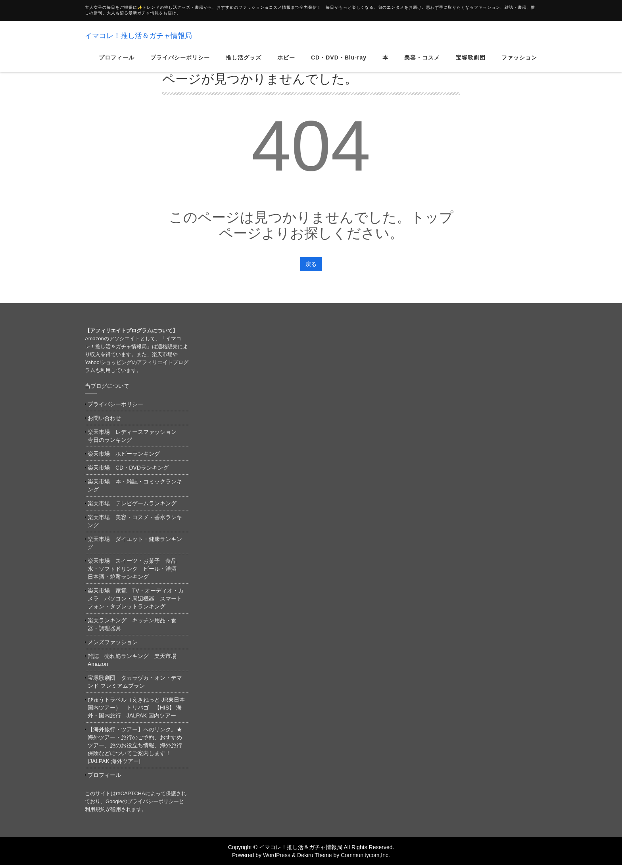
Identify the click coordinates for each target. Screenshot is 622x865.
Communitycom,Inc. (365, 855)
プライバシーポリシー (180, 65)
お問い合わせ (104, 418)
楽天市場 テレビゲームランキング (132, 503)
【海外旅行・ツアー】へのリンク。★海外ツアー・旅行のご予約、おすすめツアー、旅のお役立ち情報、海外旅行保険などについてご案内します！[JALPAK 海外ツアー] (135, 745)
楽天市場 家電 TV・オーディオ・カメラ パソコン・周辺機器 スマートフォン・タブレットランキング (136, 598)
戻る (311, 264)
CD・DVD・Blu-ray (339, 65)
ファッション (519, 65)
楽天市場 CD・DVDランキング (128, 467)
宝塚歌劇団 (471, 65)
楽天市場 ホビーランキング (124, 454)
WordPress (276, 855)
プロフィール (116, 65)
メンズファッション (113, 642)
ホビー (286, 65)
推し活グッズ (243, 65)
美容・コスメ (422, 65)
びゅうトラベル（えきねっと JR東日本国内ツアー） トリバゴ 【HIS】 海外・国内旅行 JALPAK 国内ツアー (136, 707)
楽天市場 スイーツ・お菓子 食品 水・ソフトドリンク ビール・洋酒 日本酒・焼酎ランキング (135, 569)
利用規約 (95, 809)
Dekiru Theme (314, 855)
